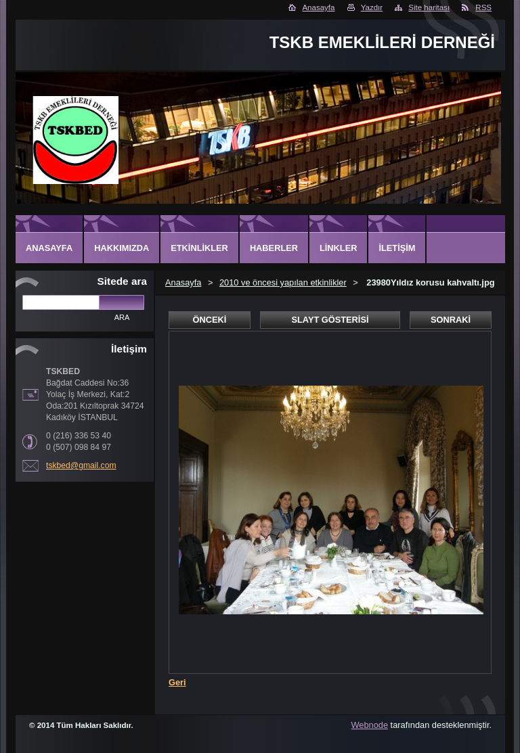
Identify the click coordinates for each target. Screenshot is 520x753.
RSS (483, 7)
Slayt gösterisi (329, 320)
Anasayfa (318, 7)
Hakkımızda (121, 248)
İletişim (396, 248)
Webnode (370, 725)
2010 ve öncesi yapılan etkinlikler (283, 282)
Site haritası (429, 7)
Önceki (210, 320)
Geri (177, 682)
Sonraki (451, 320)
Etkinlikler (199, 248)
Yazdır (372, 7)
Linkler (338, 248)
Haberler (274, 248)
